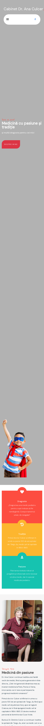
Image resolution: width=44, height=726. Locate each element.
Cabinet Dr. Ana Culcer (24, 8)
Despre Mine (11, 144)
